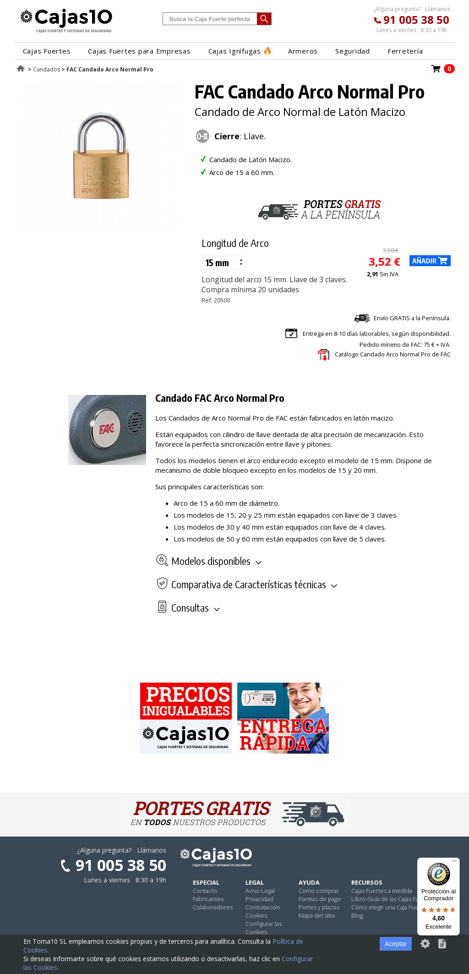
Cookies (256, 915)
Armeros (303, 50)
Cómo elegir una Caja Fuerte (388, 907)
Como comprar (319, 890)
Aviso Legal (260, 890)
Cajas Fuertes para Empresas (139, 50)
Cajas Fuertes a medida (381, 890)
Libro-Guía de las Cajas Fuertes (392, 899)
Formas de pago (320, 899)
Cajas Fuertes (47, 50)
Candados (46, 69)
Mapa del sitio (317, 915)
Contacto (205, 890)
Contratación (262, 907)
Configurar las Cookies (263, 927)
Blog (357, 915)
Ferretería (405, 50)
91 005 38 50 (416, 19)
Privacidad (259, 899)
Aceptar (396, 943)
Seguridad (352, 50)
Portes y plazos (319, 907)
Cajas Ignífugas (239, 50)
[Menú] (454, 863)
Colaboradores (213, 907)
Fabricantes (208, 899)
